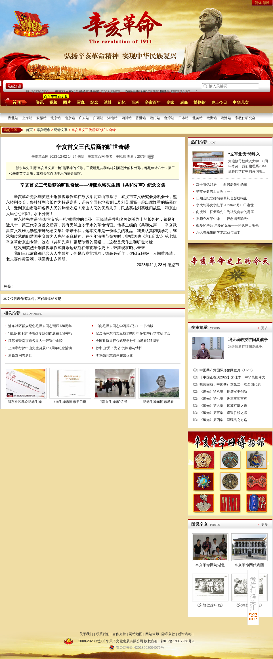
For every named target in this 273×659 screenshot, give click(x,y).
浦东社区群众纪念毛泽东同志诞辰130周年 (40, 326)
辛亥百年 (153, 102)
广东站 (84, 118)
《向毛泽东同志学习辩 (69, 402)
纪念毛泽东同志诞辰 (158, 402)
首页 (15, 102)
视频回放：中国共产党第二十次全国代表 (230, 384)
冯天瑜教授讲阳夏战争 (248, 339)
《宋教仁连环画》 (210, 605)
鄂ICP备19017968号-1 (178, 641)
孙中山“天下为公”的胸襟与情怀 (119, 348)
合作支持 (119, 634)
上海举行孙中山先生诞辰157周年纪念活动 (40, 348)
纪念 (94, 102)
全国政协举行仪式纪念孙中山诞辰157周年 (127, 341)
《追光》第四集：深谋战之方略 (223, 420)
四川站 (126, 118)
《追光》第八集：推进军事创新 (223, 391)
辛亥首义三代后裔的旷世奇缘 (78, 92)
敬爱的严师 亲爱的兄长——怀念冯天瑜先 (227, 226)
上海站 (27, 118)
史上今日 (219, 102)
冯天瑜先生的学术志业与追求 (218, 232)
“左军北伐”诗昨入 (244, 154)
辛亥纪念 (43, 130)
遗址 (108, 102)
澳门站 (155, 118)
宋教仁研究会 (245, 118)
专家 (170, 102)
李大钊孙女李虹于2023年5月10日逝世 (225, 205)
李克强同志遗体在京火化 (114, 355)
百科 (135, 102)
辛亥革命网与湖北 (210, 565)
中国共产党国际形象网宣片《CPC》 (227, 370)
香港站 (141, 118)
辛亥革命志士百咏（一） (215, 191)
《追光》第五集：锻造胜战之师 (223, 413)
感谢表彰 (185, 634)
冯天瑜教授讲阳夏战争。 (247, 347)
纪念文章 (61, 130)
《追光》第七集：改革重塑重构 (223, 399)
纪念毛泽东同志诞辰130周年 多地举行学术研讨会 (133, 333)
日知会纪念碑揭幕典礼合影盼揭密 (221, 198)
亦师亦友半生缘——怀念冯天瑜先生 (223, 219)
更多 (264, 328)
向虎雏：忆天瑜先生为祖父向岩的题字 (225, 212)
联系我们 (103, 634)
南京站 (70, 118)
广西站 (98, 118)
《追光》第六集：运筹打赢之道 (223, 406)
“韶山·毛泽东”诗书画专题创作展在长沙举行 (40, 333)
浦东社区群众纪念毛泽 (25, 402)
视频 (53, 102)
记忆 (121, 102)
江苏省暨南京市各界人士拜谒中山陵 (35, 341)
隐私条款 (168, 634)
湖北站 (13, 118)
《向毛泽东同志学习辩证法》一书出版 (125, 326)
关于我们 (86, 634)
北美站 (197, 118)
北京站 (56, 118)
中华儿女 (241, 102)
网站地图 (135, 634)
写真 (81, 102)
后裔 (184, 102)
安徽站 (41, 118)
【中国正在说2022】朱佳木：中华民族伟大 (232, 377)
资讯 (40, 102)
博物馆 (199, 102)
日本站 (183, 118)
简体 (258, 3)
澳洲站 (226, 118)
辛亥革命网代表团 (249, 565)
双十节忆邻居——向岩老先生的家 (221, 185)
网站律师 (152, 634)
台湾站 (169, 118)
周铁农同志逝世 (20, 355)
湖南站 (112, 118)
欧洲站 (212, 118)
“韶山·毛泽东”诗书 (113, 402)
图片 (67, 102)
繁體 (266, 3)
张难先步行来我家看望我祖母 (149, 92)
